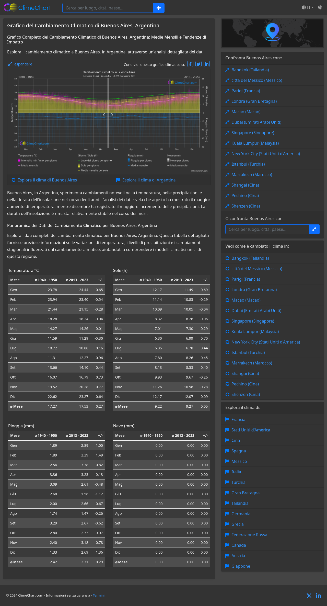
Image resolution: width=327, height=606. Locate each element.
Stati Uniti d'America (250, 430)
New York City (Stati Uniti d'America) (265, 153)
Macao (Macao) (245, 112)
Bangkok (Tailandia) (250, 70)
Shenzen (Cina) (245, 206)
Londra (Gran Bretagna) (254, 101)
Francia (238, 419)
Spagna (238, 451)
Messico (239, 461)
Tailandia (240, 503)
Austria (238, 555)
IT (306, 7)
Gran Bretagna (245, 493)
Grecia (237, 524)
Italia (236, 472)
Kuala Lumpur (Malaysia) (255, 143)
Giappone (240, 566)
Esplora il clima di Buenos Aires (47, 180)
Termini (99, 595)
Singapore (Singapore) (252, 132)
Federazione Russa (249, 535)
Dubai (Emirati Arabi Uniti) (256, 122)
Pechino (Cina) (245, 195)
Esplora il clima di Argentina (149, 180)
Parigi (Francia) (245, 91)
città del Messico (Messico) (256, 80)
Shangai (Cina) (245, 185)
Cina (235, 440)
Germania (240, 514)
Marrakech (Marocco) (251, 174)
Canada (238, 545)
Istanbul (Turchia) (248, 164)
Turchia (238, 482)
